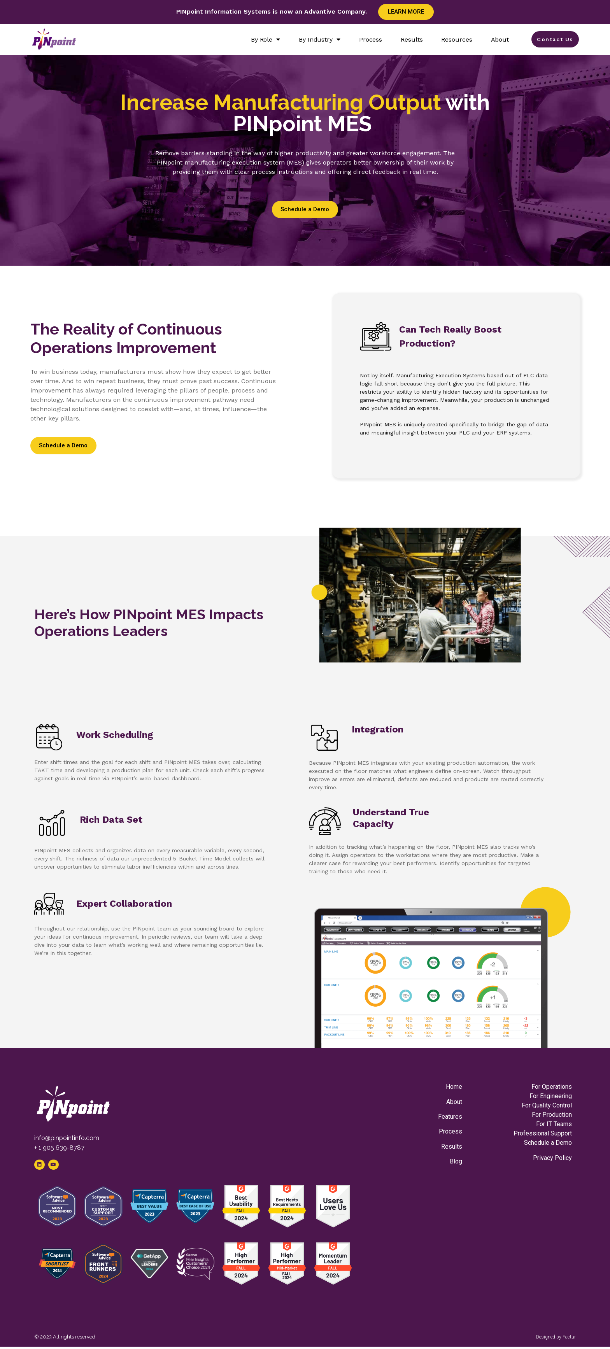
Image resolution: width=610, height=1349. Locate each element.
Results (407, 39)
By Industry (315, 39)
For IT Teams (554, 1124)
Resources (452, 39)
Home (454, 1086)
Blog (456, 1161)
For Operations (551, 1086)
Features (450, 1116)
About (495, 39)
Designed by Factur (556, 1339)
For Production (552, 1114)
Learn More (406, 11)
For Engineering (550, 1096)
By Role (260, 39)
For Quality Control (547, 1105)
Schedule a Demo (548, 1142)
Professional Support (543, 1133)
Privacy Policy (552, 1158)
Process (365, 39)
